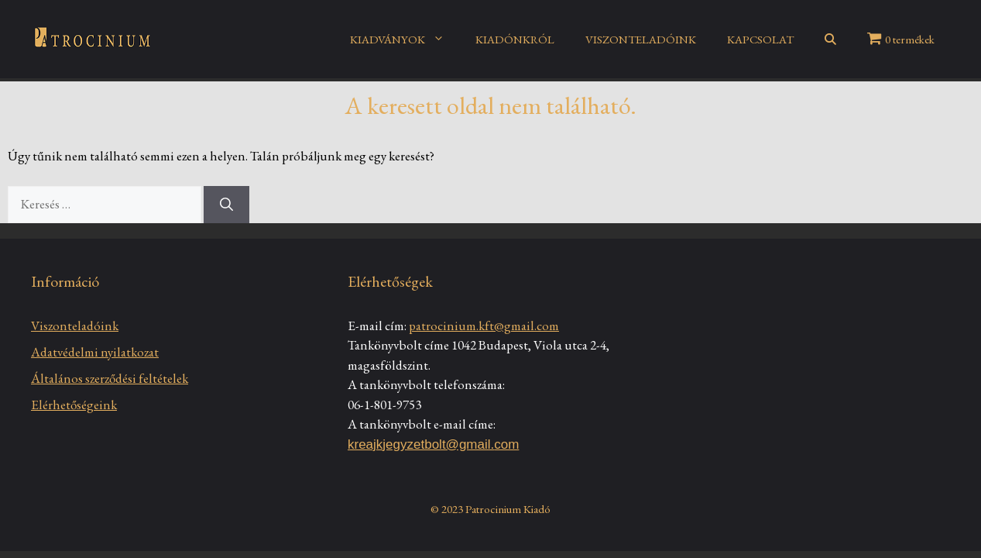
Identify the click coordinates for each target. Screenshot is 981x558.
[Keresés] (226, 204)
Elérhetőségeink (74, 404)
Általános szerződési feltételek (109, 378)
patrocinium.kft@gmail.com (484, 325)
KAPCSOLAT (760, 39)
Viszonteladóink (74, 325)
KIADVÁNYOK (405, 39)
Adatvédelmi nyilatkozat (95, 351)
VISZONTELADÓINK (640, 39)
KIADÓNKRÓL (514, 39)
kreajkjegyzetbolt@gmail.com (433, 444)
